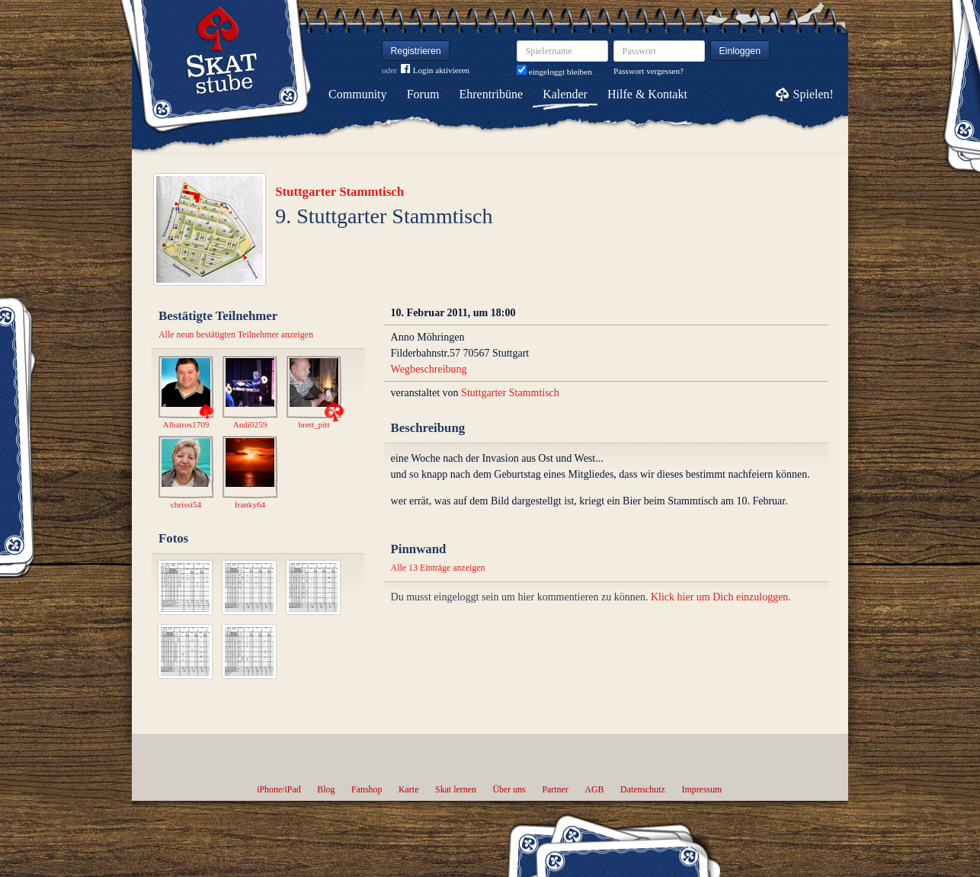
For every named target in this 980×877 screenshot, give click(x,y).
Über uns (508, 789)
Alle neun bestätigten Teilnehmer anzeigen (236, 334)
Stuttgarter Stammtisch (339, 191)
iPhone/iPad (278, 789)
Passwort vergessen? (648, 70)
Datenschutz (642, 789)
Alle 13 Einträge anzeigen (438, 567)
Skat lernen (455, 789)
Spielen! (813, 94)
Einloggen (740, 51)
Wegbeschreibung (429, 369)
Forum (423, 94)
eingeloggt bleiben (554, 71)
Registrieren (416, 51)
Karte (408, 789)
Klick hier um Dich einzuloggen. (721, 597)
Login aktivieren (435, 70)
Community (357, 94)
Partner (555, 789)
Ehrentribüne (492, 94)
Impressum (701, 789)
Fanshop (366, 789)
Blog (326, 789)
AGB (594, 789)
